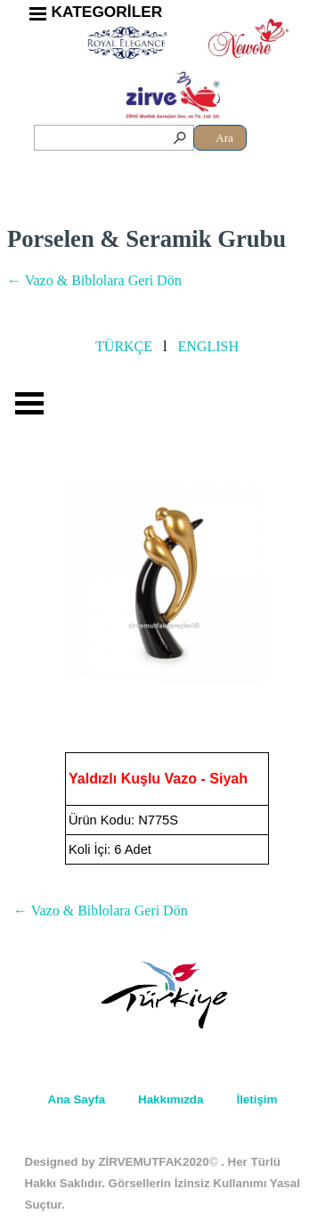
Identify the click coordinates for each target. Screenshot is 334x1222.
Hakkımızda (170, 1099)
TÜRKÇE (123, 346)
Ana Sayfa (76, 1099)
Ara (224, 137)
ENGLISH (208, 346)
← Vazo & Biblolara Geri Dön (94, 280)
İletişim (256, 1099)
